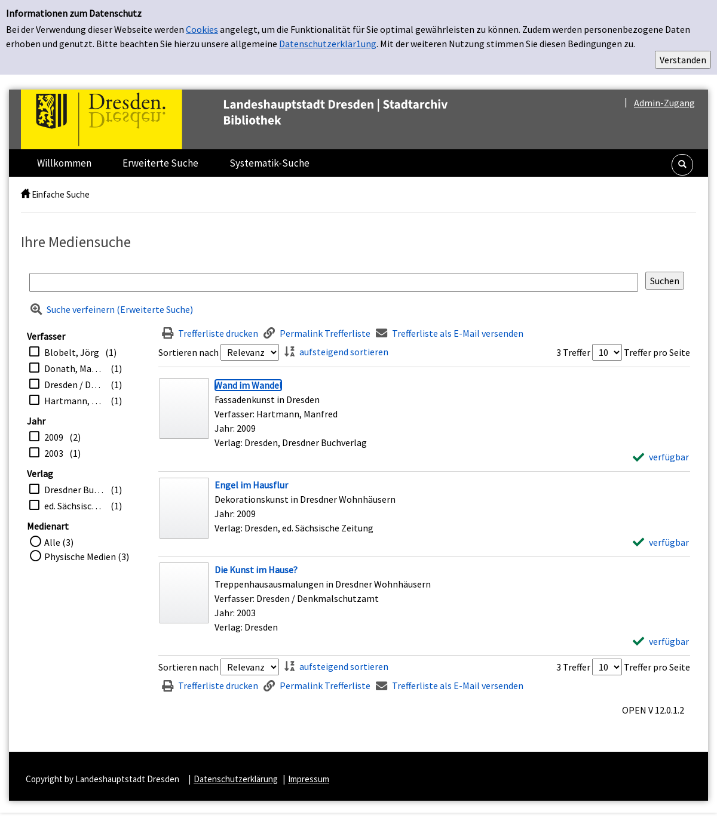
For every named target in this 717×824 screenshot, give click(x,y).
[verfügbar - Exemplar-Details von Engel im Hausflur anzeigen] (661, 542)
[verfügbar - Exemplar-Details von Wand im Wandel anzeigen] (661, 457)
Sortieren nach (188, 352)
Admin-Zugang (664, 103)
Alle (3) (58, 542)
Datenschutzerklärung (236, 779)
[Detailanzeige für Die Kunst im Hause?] (256, 570)
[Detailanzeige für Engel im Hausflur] (251, 485)
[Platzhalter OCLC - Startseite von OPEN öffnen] (259, 119)
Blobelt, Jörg (71, 352)
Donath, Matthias (74, 368)
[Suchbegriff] (333, 282)
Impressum (308, 779)
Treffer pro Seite (657, 352)
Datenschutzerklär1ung (327, 44)
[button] (682, 165)
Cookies (202, 29)
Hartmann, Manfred (74, 401)
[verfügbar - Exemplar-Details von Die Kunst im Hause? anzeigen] (661, 641)
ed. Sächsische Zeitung (74, 506)
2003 (53, 453)
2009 (53, 437)
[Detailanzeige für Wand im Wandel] (248, 385)
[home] (25, 194)
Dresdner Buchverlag (74, 490)
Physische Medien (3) (86, 556)
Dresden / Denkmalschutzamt (74, 385)
